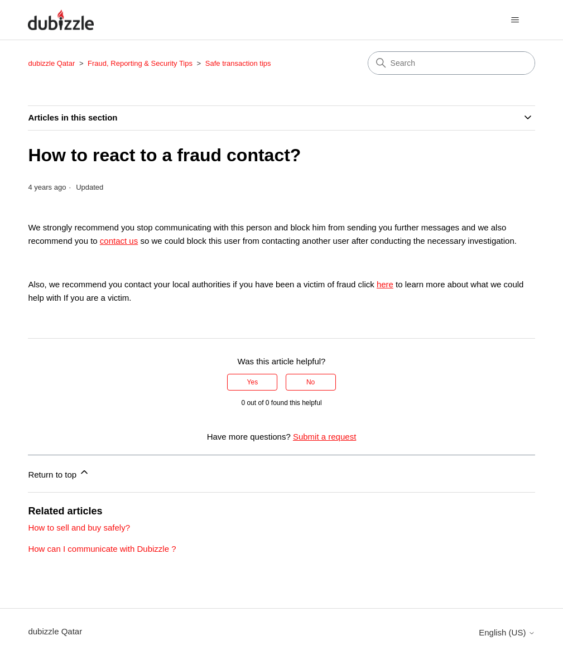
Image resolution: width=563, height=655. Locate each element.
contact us (119, 240)
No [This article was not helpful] (310, 382)
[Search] (451, 63)
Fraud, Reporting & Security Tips (141, 63)
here (385, 284)
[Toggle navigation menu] (515, 20)
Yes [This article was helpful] (252, 382)
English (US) (507, 632)
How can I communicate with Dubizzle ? (102, 548)
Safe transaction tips (238, 63)
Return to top (59, 472)
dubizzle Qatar (52, 63)
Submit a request (324, 436)
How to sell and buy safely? (79, 527)
